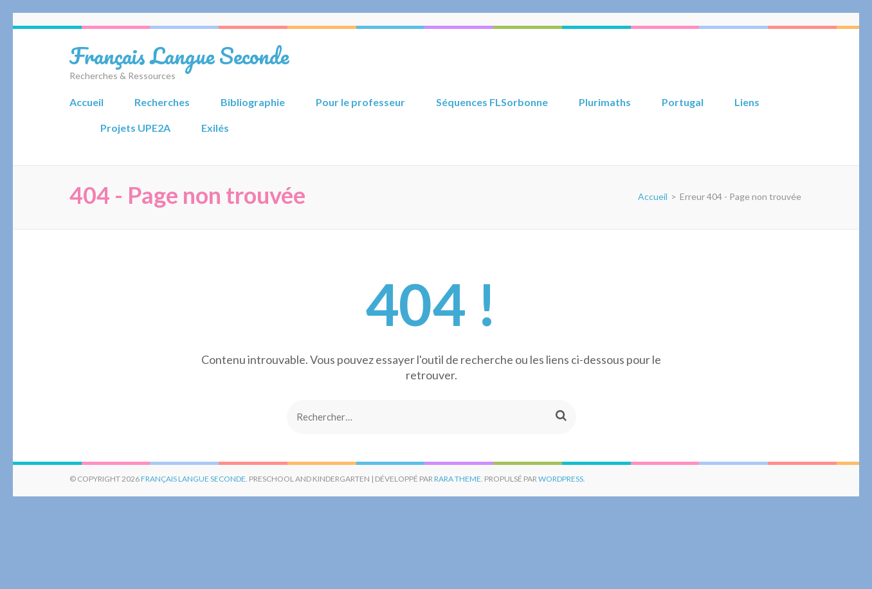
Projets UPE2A (135, 128)
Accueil (86, 102)
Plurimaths (605, 102)
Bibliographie (253, 102)
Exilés (215, 128)
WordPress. (561, 479)
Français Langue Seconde (179, 55)
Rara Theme (457, 479)
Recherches (162, 102)
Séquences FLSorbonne (492, 102)
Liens (746, 102)
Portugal (683, 102)
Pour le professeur (360, 102)
